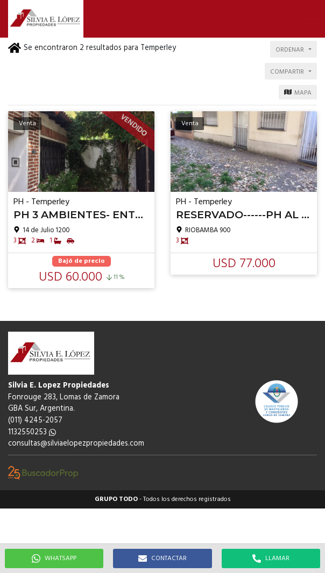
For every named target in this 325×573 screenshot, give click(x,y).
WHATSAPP (54, 558)
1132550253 (32, 432)
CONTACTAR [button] (162, 558)
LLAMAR (270, 558)
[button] (311, 19)
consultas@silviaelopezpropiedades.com (76, 444)
